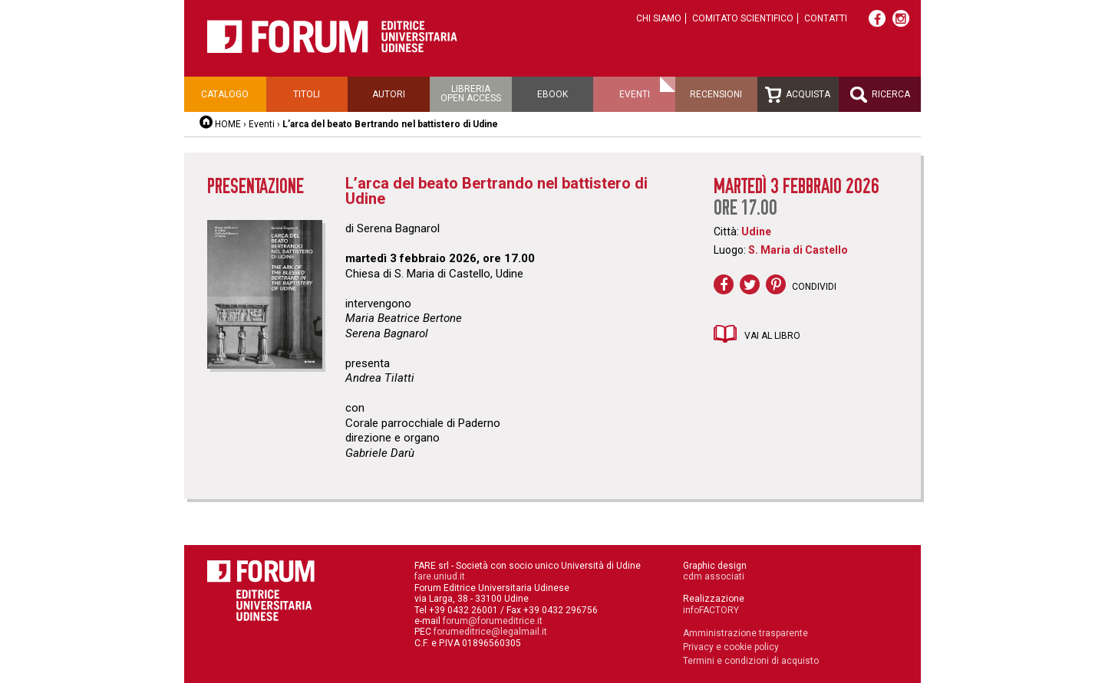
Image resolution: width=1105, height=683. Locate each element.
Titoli (306, 94)
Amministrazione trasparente (745, 633)
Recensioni (716, 94)
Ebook (552, 94)
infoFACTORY (711, 610)
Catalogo (225, 94)
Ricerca (880, 95)
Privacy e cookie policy (731, 647)
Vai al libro (772, 335)
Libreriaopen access (470, 93)
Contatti (825, 18)
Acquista (797, 95)
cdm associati (713, 576)
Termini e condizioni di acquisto (751, 660)
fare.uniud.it (439, 576)
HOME (228, 124)
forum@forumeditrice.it (493, 621)
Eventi (634, 94)
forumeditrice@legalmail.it (490, 631)
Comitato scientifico (742, 18)
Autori (388, 94)
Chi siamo (658, 18)
